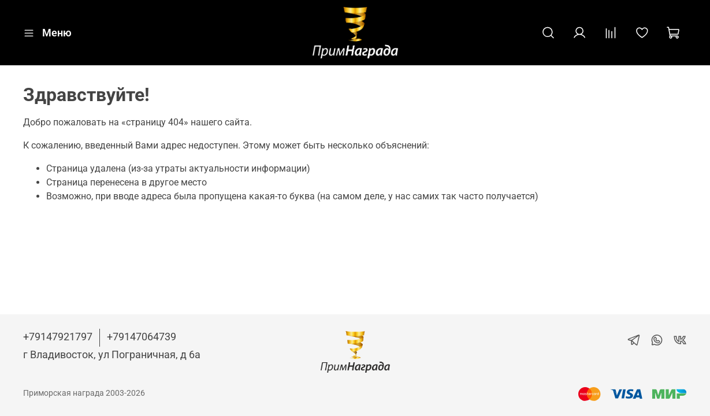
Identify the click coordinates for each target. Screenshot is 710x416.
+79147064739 (141, 336)
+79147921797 (57, 336)
